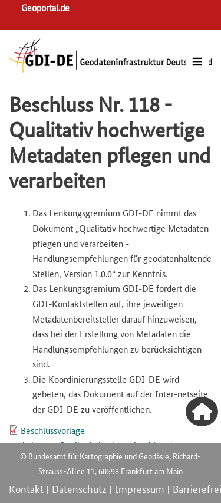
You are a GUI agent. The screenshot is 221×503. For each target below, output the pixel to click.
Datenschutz (79, 488)
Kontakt (26, 488)
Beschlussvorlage (53, 430)
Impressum (139, 488)
